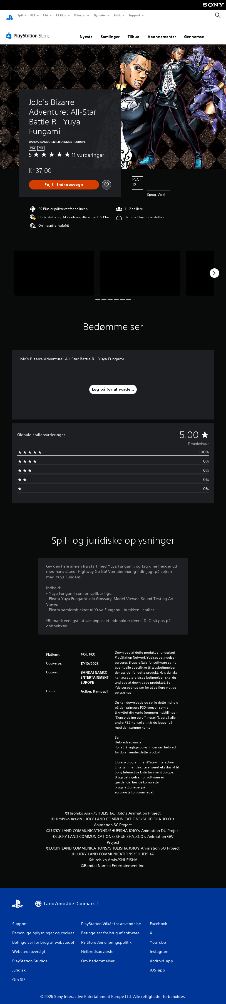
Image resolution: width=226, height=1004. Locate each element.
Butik (117, 15)
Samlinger (110, 31)
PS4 (45, 15)
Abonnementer (162, 31)
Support (134, 15)
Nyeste (86, 31)
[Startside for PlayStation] (9, 15)
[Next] (214, 268)
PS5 (33, 15)
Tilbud (134, 31)
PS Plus (61, 15)
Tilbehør (80, 15)
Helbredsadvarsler (129, 737)
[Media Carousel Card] (54, 267)
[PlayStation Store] (28, 30)
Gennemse (194, 31)
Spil (20, 15)
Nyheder (100, 15)
